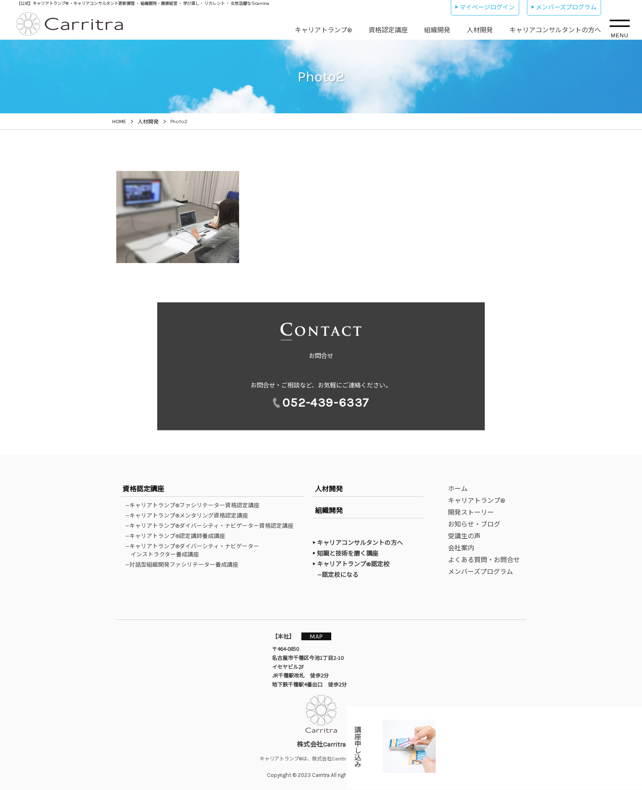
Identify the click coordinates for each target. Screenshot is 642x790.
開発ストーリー (471, 512)
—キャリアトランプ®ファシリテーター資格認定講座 (195, 505)
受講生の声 (464, 536)
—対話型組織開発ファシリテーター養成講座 (184, 564)
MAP (319, 636)
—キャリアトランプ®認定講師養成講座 (178, 536)
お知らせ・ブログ (474, 524)
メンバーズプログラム (566, 7)
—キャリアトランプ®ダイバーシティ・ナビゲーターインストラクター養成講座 (195, 550)
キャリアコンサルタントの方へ (555, 30)
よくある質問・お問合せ (484, 560)
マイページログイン (487, 7)
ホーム (458, 489)
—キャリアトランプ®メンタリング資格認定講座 (189, 515)
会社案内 (461, 548)
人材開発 (480, 30)
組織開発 (437, 30)
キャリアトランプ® (323, 30)
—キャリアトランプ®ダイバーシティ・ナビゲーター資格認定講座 (212, 525)
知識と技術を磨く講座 (347, 553)
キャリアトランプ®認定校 (353, 564)
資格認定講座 (388, 30)
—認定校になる (341, 574)
